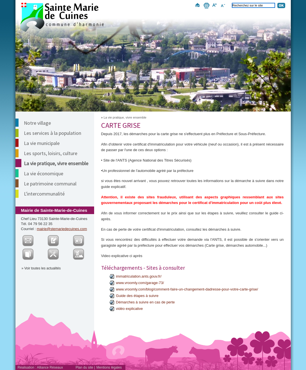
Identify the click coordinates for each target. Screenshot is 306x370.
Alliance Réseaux (50, 367)
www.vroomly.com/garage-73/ (140, 283)
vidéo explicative (129, 309)
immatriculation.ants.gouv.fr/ (139, 276)
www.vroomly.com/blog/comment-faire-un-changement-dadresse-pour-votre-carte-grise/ (187, 289)
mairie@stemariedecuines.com (62, 229)
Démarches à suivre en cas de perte (145, 302)
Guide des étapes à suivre (137, 296)
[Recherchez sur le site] (253, 5)
